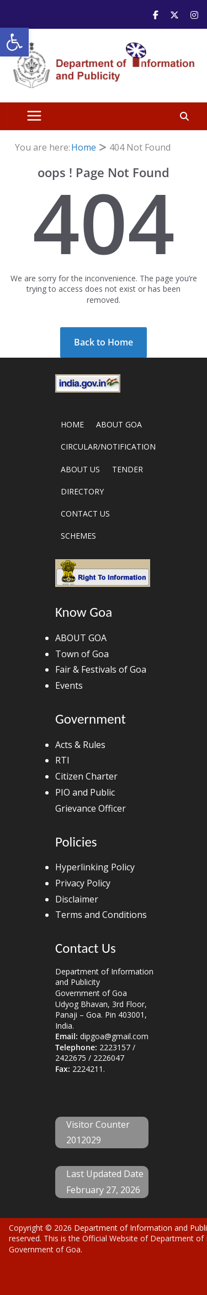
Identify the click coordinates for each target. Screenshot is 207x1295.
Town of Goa (82, 654)
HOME (72, 424)
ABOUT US (80, 469)
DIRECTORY (82, 491)
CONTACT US (85, 513)
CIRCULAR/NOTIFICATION (108, 446)
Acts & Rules (80, 745)
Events (69, 685)
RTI (62, 760)
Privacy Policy (82, 883)
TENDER (127, 469)
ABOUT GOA (119, 424)
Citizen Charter (86, 776)
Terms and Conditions (101, 915)
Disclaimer (76, 899)
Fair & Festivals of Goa (100, 669)
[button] (14, 42)
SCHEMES (78, 535)
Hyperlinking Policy (95, 867)
